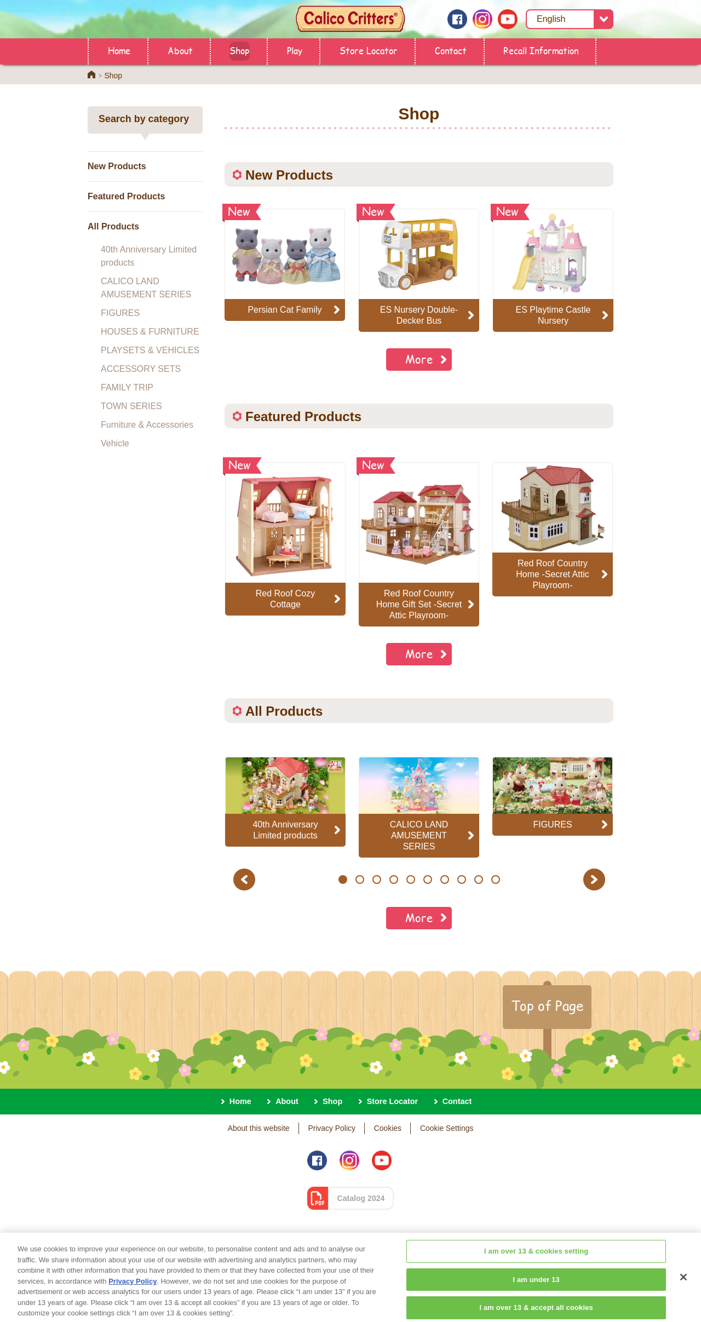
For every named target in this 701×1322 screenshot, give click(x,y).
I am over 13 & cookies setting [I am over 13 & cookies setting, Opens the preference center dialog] (536, 1287)
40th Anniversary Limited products (149, 256)
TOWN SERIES (131, 406)
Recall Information (540, 50)
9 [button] (478, 879)
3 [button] (376, 879)
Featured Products (126, 196)
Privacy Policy (331, 1128)
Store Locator (369, 50)
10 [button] (496, 879)
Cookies (387, 1128)
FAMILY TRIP (127, 387)
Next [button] (596, 879)
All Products (113, 226)
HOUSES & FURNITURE (150, 331)
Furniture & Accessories (147, 424)
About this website (259, 1128)
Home (119, 50)
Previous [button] (246, 879)
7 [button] (444, 879)
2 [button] (359, 879)
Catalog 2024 (361, 1198)
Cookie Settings (446, 1128)
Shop (239, 50)
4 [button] (393, 879)
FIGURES (120, 313)
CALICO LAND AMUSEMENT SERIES (146, 288)
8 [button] (461, 879)
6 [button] (427, 879)
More (419, 359)
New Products (117, 166)
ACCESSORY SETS (141, 368)
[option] (285, 539)
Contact (451, 50)
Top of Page (547, 1005)
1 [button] (342, 879)
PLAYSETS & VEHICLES (150, 350)
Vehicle (115, 443)
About (180, 50)
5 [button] (410, 879)
